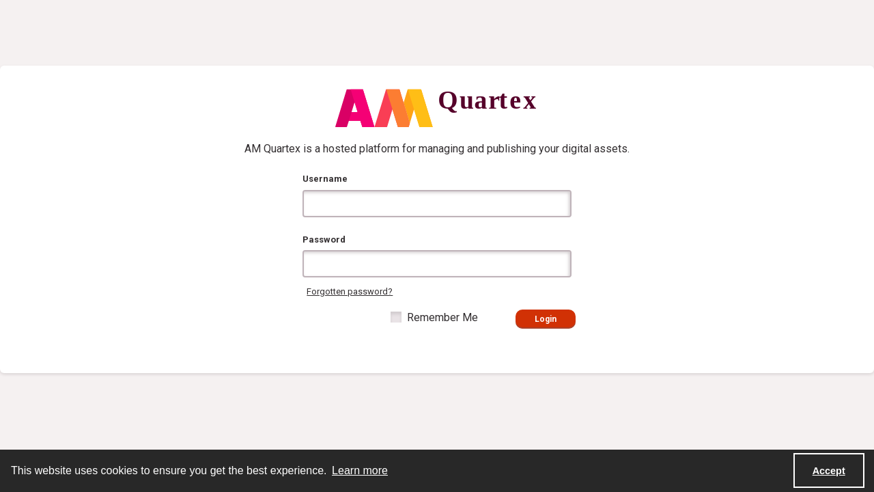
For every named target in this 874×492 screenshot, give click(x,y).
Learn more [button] (360, 470)
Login (545, 319)
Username (325, 179)
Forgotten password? (350, 291)
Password (324, 239)
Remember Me (442, 317)
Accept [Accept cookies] (829, 470)
